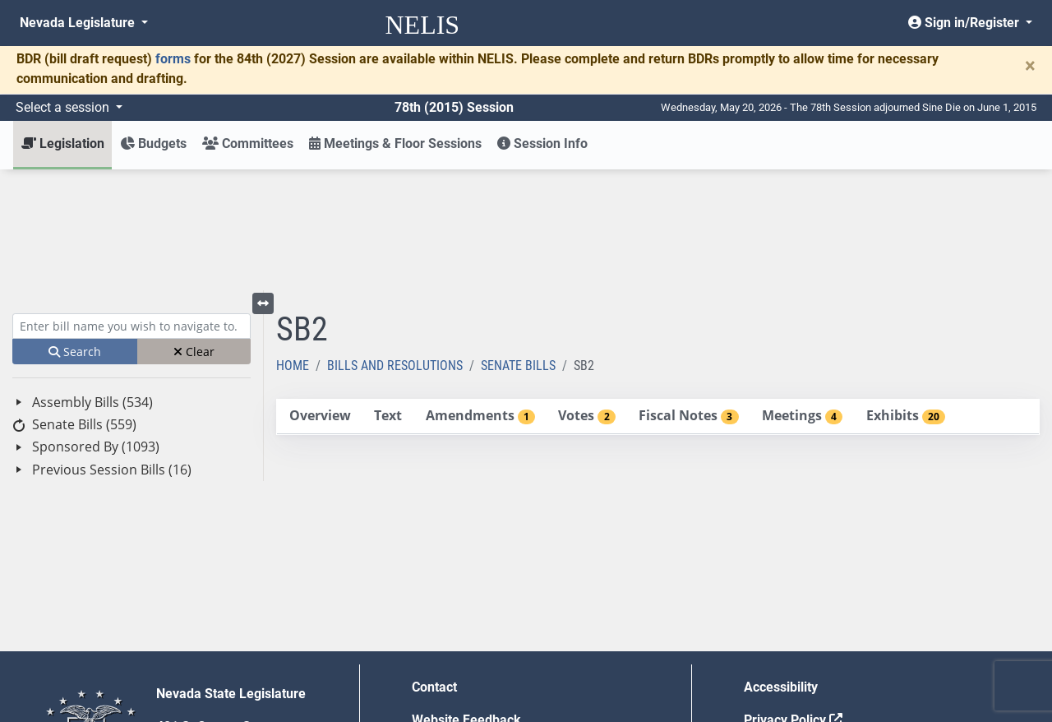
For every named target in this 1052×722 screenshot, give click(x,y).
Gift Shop (439, 665)
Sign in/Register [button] (965, 22)
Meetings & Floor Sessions (395, 143)
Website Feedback (466, 599)
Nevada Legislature (79, 22)
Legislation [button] (62, 143)
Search (74, 230)
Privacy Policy (793, 599)
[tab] (319, 295)
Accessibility (781, 566)
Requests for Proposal (809, 632)
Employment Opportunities (490, 632)
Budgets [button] (153, 143)
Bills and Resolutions (395, 244)
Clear (194, 230)
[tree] (131, 315)
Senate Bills (518, 244)
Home (292, 244)
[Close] (1030, 66)
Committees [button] (247, 143)
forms (173, 59)
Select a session (64, 107)
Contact (434, 566)
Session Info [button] (542, 143)
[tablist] (658, 296)
